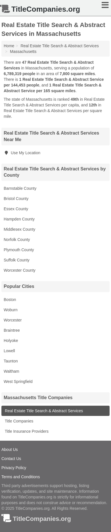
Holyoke (11, 340)
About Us (9, 449)
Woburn (11, 310)
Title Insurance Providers (26, 431)
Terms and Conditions (20, 477)
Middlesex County (19, 229)
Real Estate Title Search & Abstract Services (43, 411)
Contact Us (11, 458)
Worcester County (19, 270)
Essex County (16, 209)
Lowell (9, 351)
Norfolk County (17, 239)
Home (9, 46)
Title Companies (18, 421)
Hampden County (19, 219)
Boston (10, 299)
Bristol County (16, 198)
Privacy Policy (13, 467)
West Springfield (18, 381)
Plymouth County (19, 250)
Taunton (11, 361)
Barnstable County (20, 188)
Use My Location (22, 152)
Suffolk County (17, 260)
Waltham (11, 371)
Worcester (13, 320)
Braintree (12, 330)
